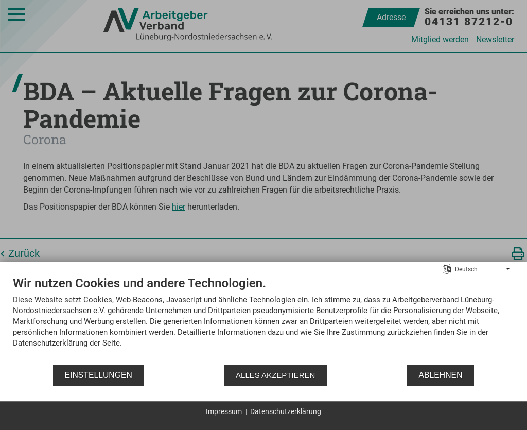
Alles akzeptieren (275, 375)
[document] (263, 319)
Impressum (224, 411)
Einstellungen (98, 375)
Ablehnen (441, 375)
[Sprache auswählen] (447, 268)
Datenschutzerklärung (285, 411)
